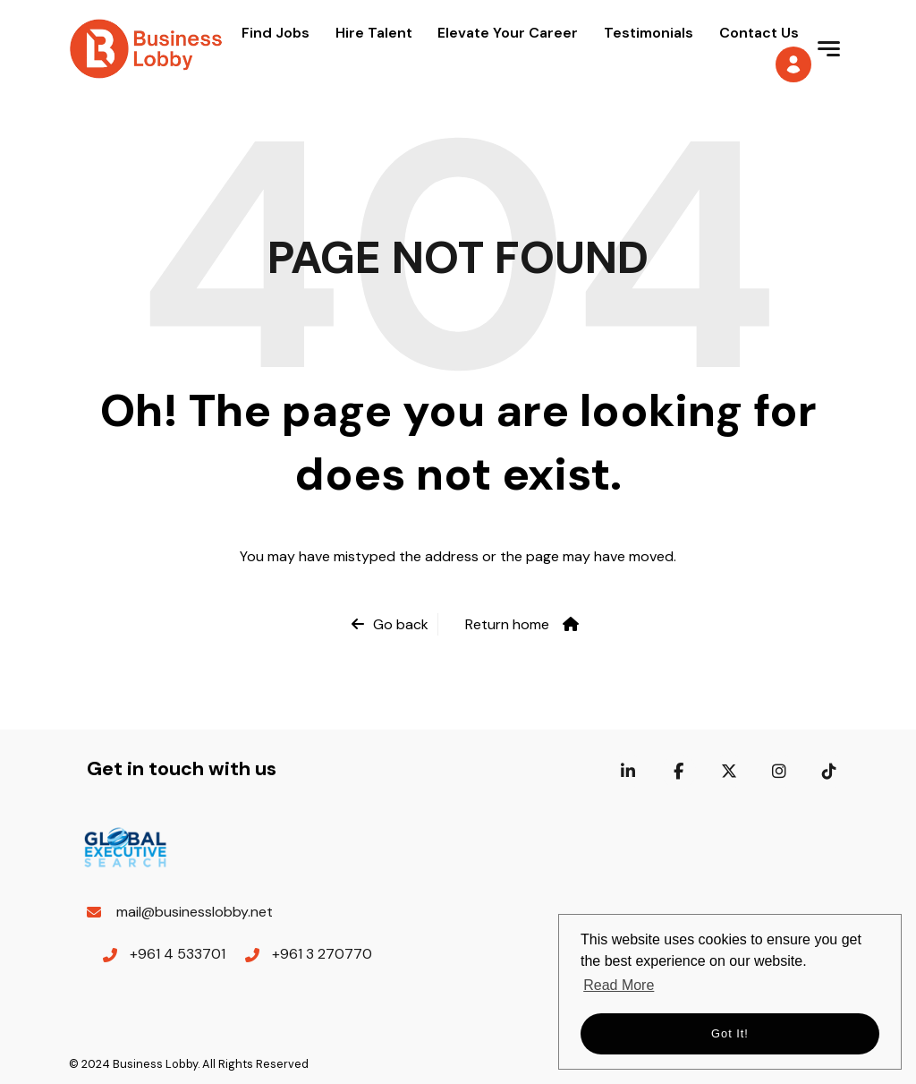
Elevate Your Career (507, 32)
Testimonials (648, 32)
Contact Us (759, 32)
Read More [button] (618, 985)
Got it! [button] (730, 1033)
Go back (400, 624)
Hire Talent (373, 32)
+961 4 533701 (177, 953)
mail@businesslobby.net (194, 911)
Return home (507, 624)
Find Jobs (276, 32)
